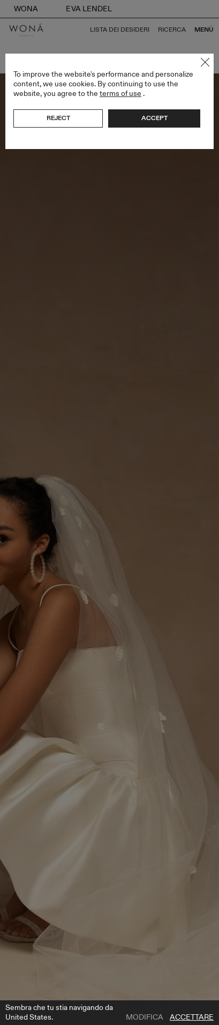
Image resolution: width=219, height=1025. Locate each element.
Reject (58, 118)
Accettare (192, 1017)
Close (205, 62)
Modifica (144, 1017)
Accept (154, 118)
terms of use (120, 93)
